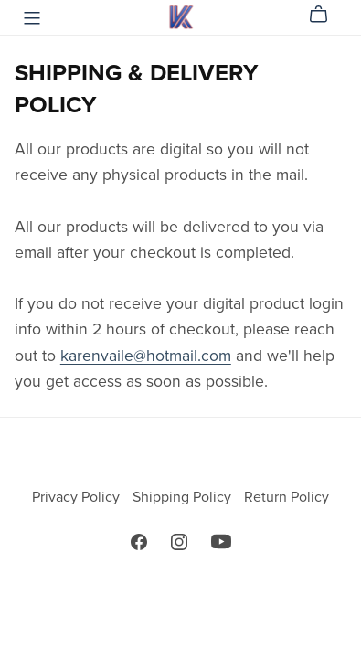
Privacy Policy (77, 497)
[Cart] (325, 14)
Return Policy (286, 497)
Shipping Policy (184, 497)
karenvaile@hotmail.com (145, 356)
